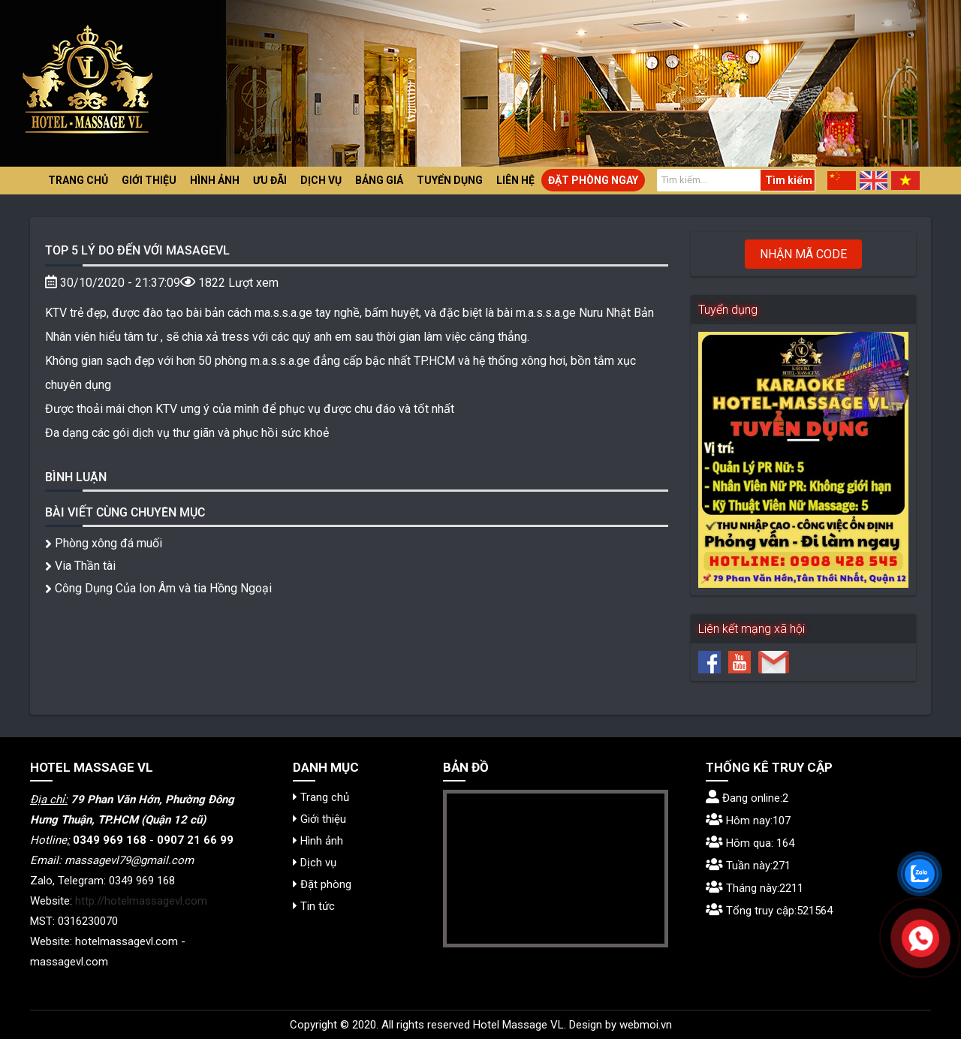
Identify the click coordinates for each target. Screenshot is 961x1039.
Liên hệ (515, 180)
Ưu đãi (270, 180)
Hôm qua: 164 (750, 843)
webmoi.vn (645, 1024)
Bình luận (76, 476)
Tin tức (314, 906)
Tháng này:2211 (754, 888)
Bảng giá (379, 180)
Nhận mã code (803, 254)
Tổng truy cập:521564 (769, 910)
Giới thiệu (149, 180)
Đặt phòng (322, 884)
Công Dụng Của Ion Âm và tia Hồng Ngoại (158, 588)
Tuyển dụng (450, 180)
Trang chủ (78, 180)
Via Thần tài (80, 566)
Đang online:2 (747, 798)
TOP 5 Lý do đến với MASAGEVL (137, 249)
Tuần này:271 (748, 865)
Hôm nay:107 (748, 820)
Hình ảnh (214, 180)
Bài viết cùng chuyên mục (125, 512)
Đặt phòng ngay (593, 180)
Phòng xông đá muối (103, 543)
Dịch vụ (321, 180)
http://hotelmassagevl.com (141, 901)
